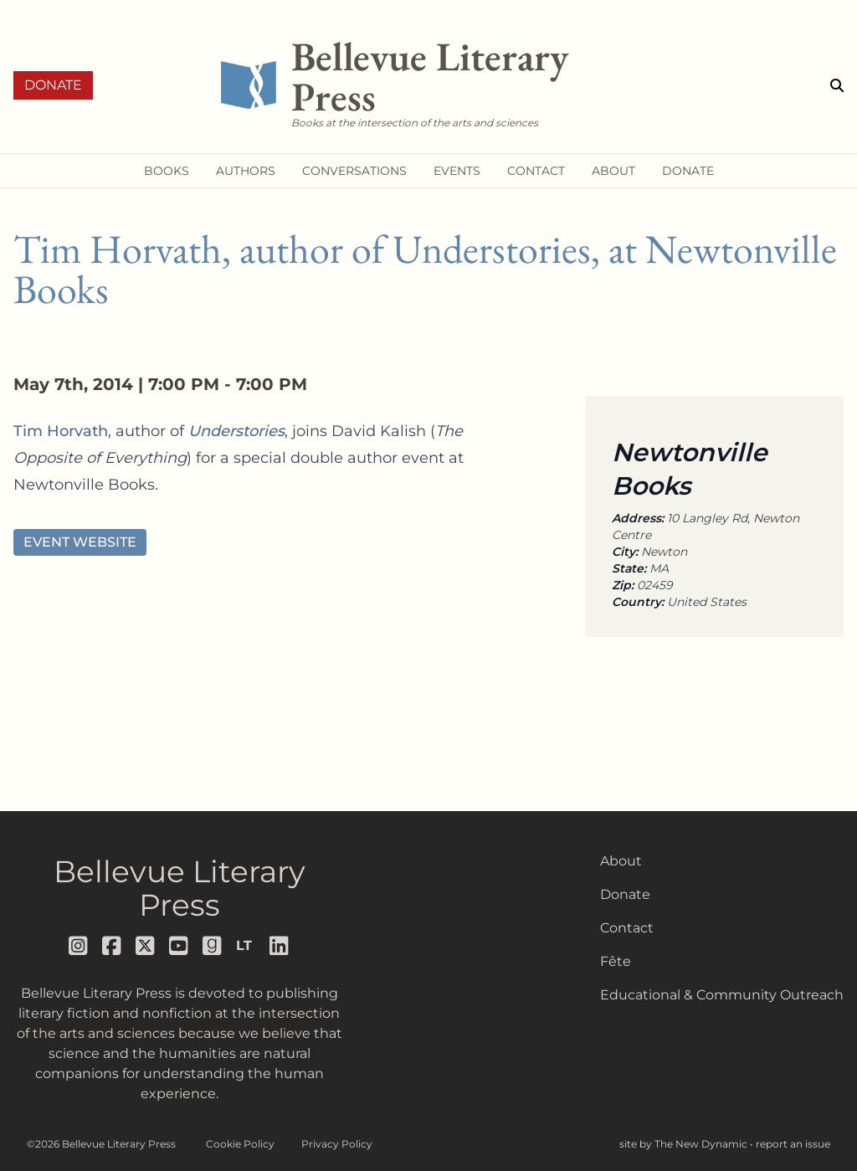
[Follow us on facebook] (112, 946)
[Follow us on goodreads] (213, 946)
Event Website (79, 542)
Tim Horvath (60, 431)
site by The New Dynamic (684, 1144)
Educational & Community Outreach (722, 995)
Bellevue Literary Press (179, 888)
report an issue (793, 1144)
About (621, 861)
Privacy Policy (336, 1144)
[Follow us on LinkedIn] (279, 946)
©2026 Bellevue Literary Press (101, 1144)
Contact (627, 928)
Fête (615, 961)
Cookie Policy (240, 1144)
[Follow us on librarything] (246, 946)
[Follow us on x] (146, 946)
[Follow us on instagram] (79, 946)
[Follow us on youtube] (179, 946)
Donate (53, 85)
